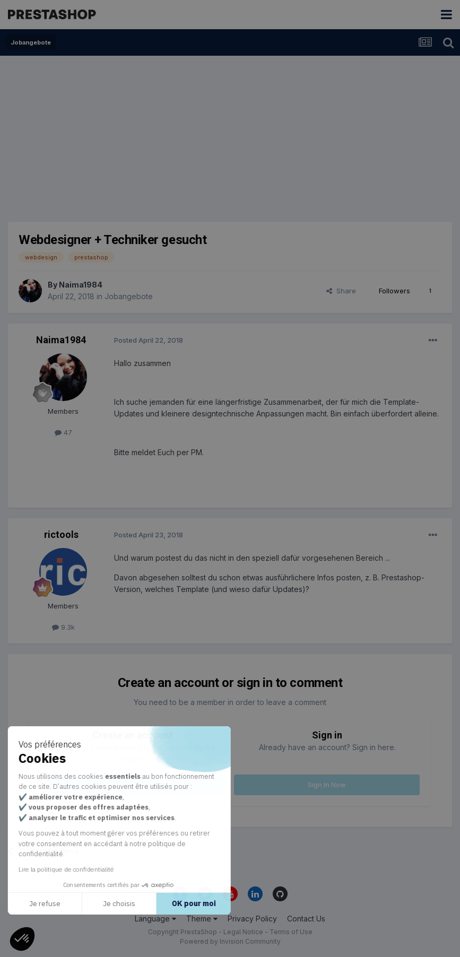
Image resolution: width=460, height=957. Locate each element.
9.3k (63, 627)
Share (341, 290)
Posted (148, 340)
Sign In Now (327, 784)
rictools (61, 534)
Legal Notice (243, 932)
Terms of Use (291, 932)
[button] (22, 939)
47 (63, 432)
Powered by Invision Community (230, 941)
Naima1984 (80, 284)
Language (155, 918)
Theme (202, 918)
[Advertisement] (230, 135)
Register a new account (133, 784)
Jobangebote (129, 296)
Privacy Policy (252, 918)
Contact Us (306, 918)
